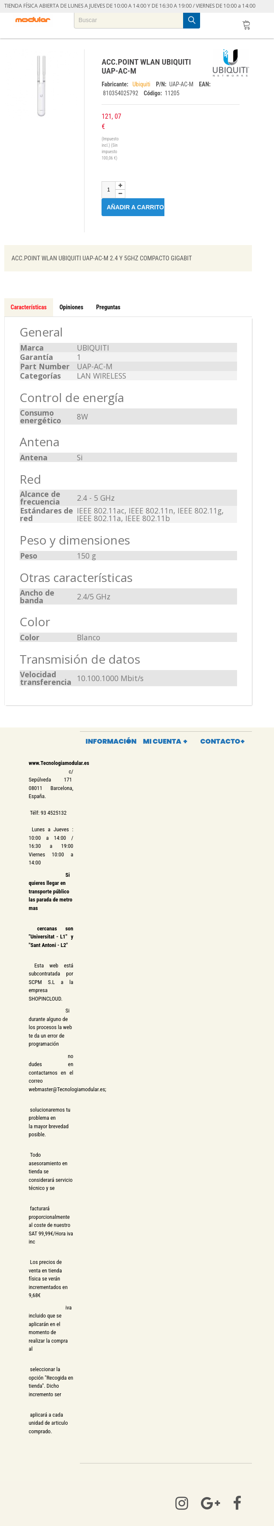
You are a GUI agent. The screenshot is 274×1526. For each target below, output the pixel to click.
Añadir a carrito (140, 207)
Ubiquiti (142, 84)
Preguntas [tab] (108, 307)
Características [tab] (29, 307)
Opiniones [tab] (71, 307)
